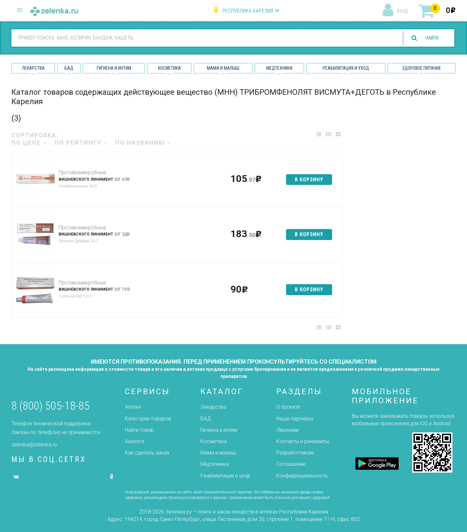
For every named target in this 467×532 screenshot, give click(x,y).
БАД (69, 68)
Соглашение (291, 464)
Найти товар (139, 430)
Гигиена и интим (218, 430)
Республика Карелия (247, 11)
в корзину (309, 179)
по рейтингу (81, 142)
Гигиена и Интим (114, 68)
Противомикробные (82, 172)
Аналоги (134, 441)
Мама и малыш (223, 68)
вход (402, 11)
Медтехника (279, 68)
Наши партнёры (294, 419)
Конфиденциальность (302, 476)
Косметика (169, 68)
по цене (29, 142)
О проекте (288, 407)
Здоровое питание (421, 68)
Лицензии (287, 430)
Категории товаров (148, 419)
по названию (143, 142)
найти (429, 38)
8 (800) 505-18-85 (50, 406)
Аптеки (133, 407)
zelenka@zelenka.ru (34, 444)
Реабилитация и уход (346, 68)
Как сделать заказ (147, 453)
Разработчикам (295, 453)
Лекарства (33, 68)
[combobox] (200, 37)
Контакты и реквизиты (302, 441)
